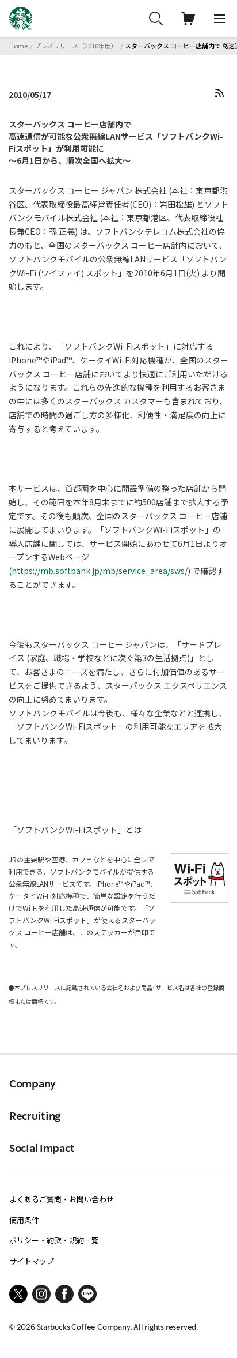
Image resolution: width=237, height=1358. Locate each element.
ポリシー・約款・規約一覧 (54, 1240)
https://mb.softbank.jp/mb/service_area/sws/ (100, 570)
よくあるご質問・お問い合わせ (61, 1199)
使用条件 (24, 1219)
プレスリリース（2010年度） (76, 45)
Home (18, 45)
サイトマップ (31, 1260)
